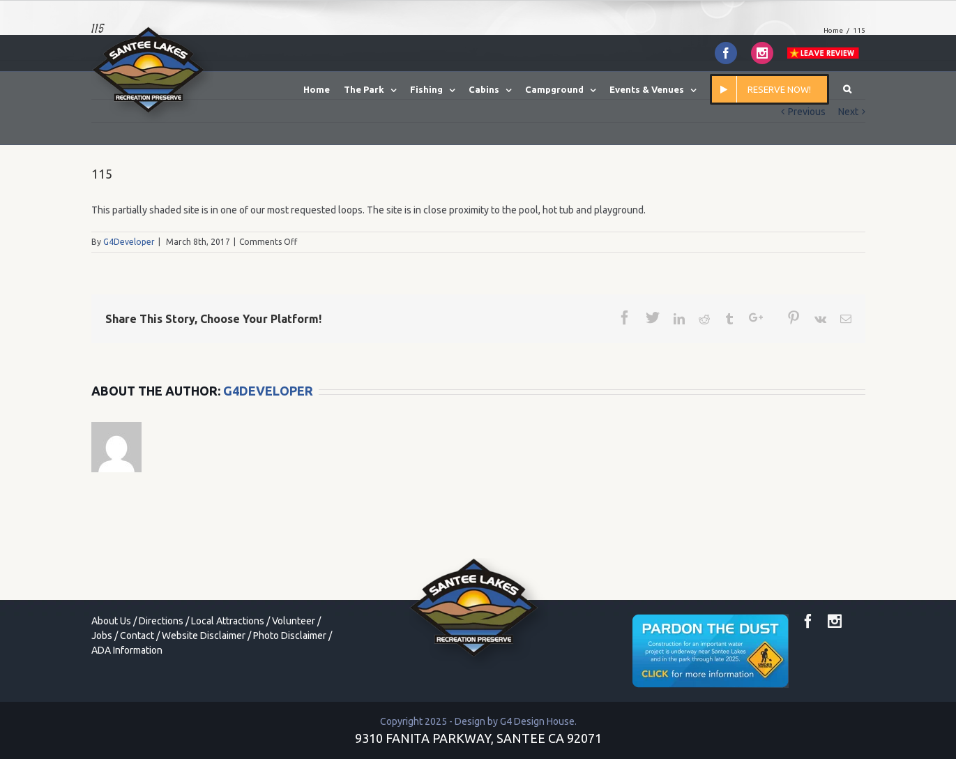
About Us (111, 620)
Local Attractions (227, 620)
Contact (137, 635)
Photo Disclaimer (289, 635)
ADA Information (126, 650)
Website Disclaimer (203, 635)
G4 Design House (537, 721)
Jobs (101, 635)
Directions (161, 620)
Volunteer (293, 620)
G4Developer (129, 241)
